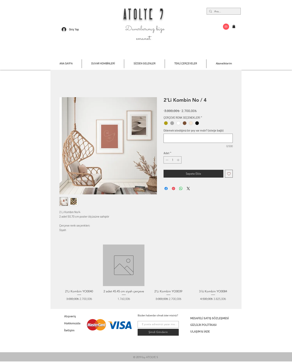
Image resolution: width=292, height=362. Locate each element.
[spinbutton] (172, 160)
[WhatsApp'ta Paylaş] (181, 188)
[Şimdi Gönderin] (158, 332)
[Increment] (178, 160)
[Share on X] (188, 188)
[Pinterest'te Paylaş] (173, 188)
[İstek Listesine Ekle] (229, 174)
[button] (233, 26)
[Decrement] (166, 160)
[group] (146, 275)
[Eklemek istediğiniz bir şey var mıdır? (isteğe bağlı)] (198, 138)
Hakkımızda (72, 323)
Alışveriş (70, 316)
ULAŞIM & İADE (200, 331)
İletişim (69, 330)
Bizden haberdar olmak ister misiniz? (158, 315)
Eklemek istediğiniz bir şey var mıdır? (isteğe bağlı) (193, 130)
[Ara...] (223, 11)
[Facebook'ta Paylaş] (166, 188)
